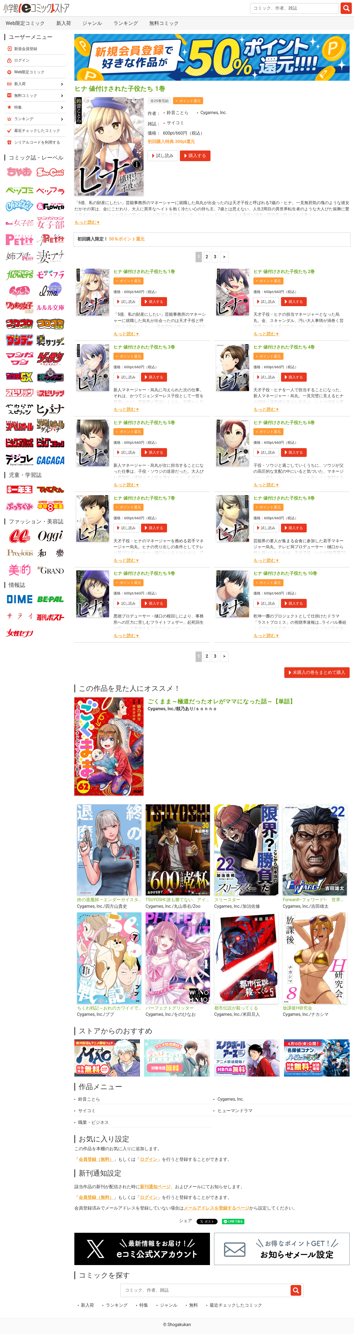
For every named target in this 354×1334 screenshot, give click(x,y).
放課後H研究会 (297, 1008)
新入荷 (63, 23)
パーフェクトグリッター (170, 1008)
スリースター (227, 899)
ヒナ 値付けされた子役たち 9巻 (144, 573)
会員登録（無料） (96, 1159)
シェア (185, 1220)
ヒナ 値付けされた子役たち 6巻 (284, 422)
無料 (193, 1305)
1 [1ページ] (198, 256)
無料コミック (164, 23)
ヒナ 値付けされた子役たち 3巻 (144, 347)
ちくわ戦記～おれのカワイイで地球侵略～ (109, 1008)
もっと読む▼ (87, 222)
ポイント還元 (190, 101)
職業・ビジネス (93, 1122)
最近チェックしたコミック (236, 1305)
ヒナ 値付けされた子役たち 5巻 (144, 422)
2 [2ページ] (207, 256)
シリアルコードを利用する (37, 142)
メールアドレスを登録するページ (216, 1208)
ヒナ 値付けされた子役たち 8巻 (284, 498)
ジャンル (92, 23)
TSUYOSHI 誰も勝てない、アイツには (178, 899)
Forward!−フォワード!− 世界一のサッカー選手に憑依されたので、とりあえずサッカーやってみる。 (315, 899)
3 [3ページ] (215, 256)
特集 (143, 1305)
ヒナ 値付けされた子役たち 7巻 (144, 498)
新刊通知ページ (155, 1186)
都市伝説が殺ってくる (236, 1008)
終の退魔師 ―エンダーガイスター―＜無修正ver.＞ (109, 899)
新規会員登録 (25, 49)
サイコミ (175, 122)
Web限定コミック (25, 23)
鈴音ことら (178, 112)
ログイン (148, 1159)
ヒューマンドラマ (235, 1110)
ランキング (125, 23)
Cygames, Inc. (213, 112)
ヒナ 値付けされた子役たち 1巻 (144, 271)
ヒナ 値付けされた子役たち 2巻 (284, 271)
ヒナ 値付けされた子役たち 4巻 (284, 347)
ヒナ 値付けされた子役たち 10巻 (285, 573)
